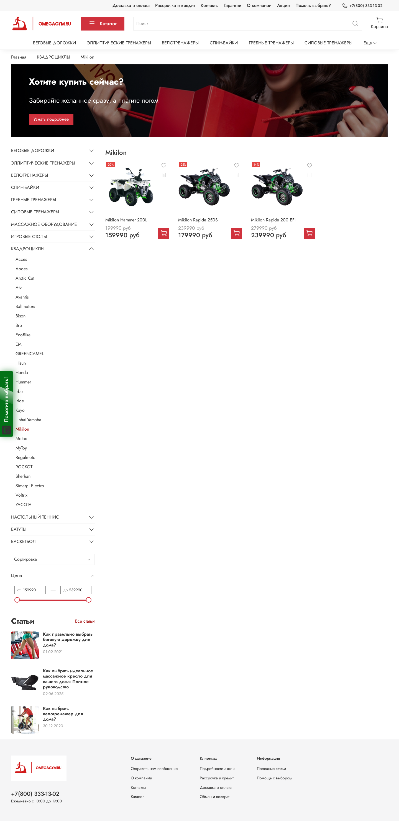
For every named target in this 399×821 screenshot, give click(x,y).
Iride (20, 401)
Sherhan (23, 476)
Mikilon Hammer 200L (126, 220)
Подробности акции (217, 768)
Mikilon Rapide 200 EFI (273, 220)
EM (19, 344)
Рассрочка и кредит (175, 5)
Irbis (19, 391)
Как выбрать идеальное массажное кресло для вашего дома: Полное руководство (68, 679)
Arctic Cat (25, 278)
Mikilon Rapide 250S (198, 220)
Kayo (20, 410)
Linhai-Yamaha (28, 419)
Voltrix (21, 495)
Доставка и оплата (131, 5)
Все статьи (85, 621)
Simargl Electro (30, 486)
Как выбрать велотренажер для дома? (63, 713)
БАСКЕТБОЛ (23, 541)
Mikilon (22, 429)
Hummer (23, 382)
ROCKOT (24, 467)
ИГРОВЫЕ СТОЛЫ (29, 236)
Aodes (21, 269)
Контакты (210, 5)
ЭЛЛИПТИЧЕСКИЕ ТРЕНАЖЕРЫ (119, 43)
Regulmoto (25, 457)
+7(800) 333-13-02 (362, 6)
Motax (21, 438)
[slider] (17, 600)
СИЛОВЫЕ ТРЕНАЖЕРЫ (328, 43)
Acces (21, 259)
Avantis (22, 297)
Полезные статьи (271, 768)
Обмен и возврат (214, 796)
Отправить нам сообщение (154, 768)
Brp (19, 325)
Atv (19, 287)
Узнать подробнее (51, 119)
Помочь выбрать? (313, 5)
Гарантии (232, 5)
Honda (22, 372)
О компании (259, 5)
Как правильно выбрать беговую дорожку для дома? (68, 639)
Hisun (21, 363)
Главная (18, 57)
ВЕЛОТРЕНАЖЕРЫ (180, 43)
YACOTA (24, 504)
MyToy (21, 448)
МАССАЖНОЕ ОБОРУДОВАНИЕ (44, 224)
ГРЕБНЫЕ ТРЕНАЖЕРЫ (271, 43)
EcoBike (23, 335)
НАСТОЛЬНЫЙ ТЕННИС (35, 517)
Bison (20, 316)
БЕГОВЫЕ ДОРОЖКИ (54, 43)
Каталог (103, 23)
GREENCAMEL (30, 353)
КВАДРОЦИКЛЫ (53, 57)
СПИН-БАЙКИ (224, 43)
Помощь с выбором (274, 778)
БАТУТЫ (18, 529)
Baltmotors (25, 306)
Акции (283, 5)
